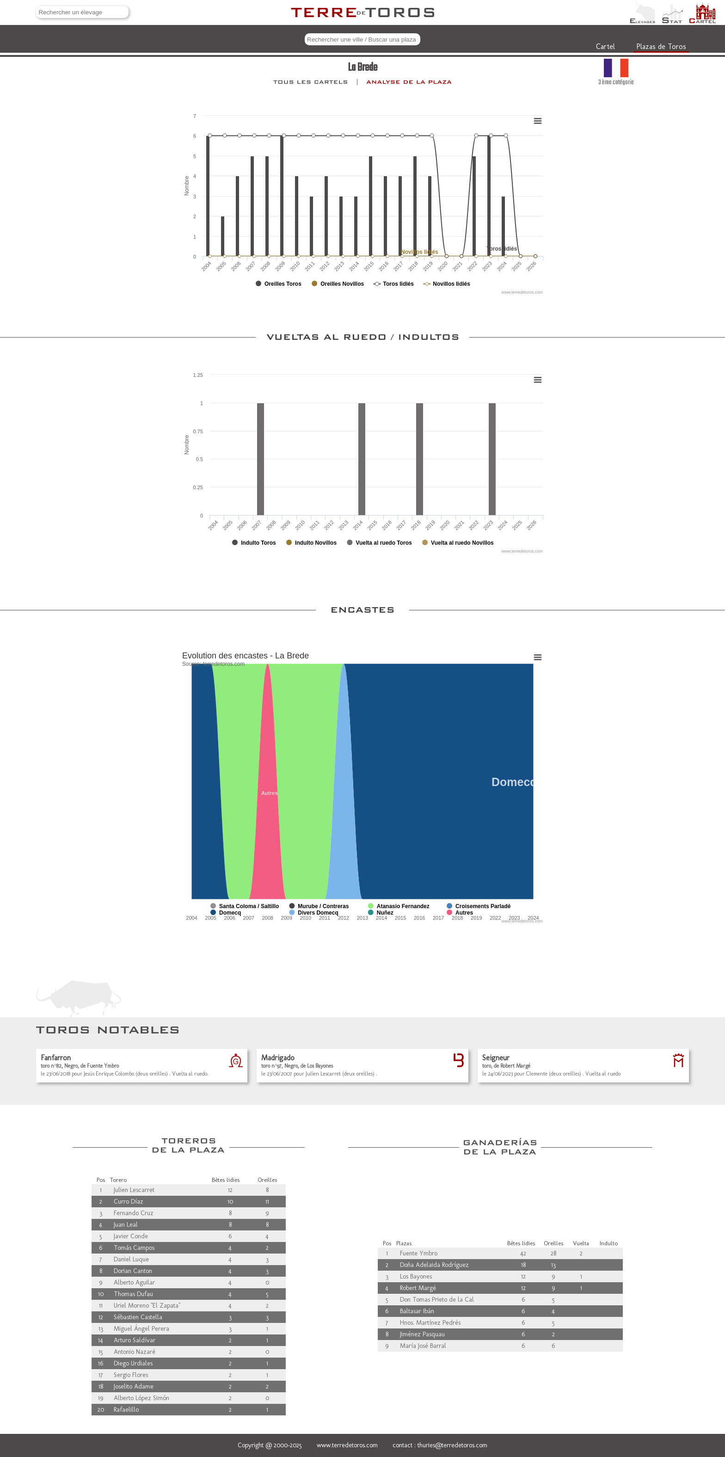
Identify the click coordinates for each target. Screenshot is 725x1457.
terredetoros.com (224, 664)
